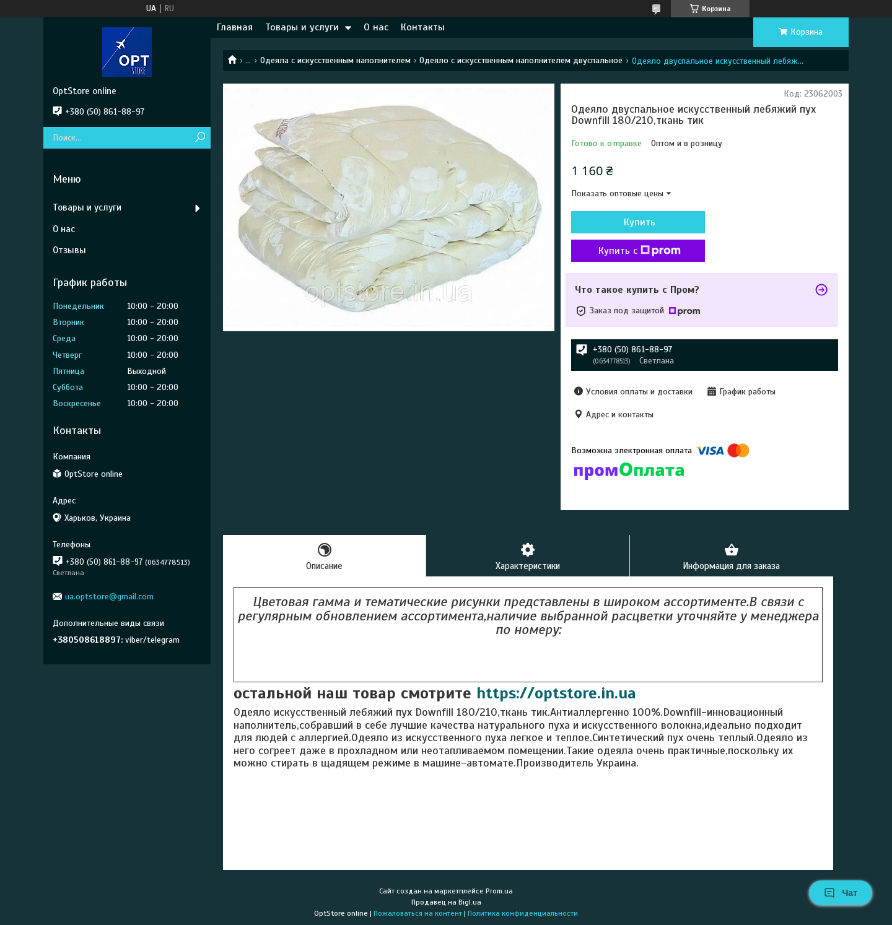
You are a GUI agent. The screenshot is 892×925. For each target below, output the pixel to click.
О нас (376, 27)
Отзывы (69, 250)
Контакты (423, 27)
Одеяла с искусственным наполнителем (335, 60)
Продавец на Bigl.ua (446, 902)
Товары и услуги (302, 27)
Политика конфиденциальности (523, 913)
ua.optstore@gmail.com (109, 596)
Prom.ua (499, 891)
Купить (638, 222)
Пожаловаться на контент (418, 913)
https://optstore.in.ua (556, 693)
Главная (235, 27)
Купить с (638, 251)
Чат (840, 892)
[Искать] (200, 138)
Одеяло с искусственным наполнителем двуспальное (521, 60)
